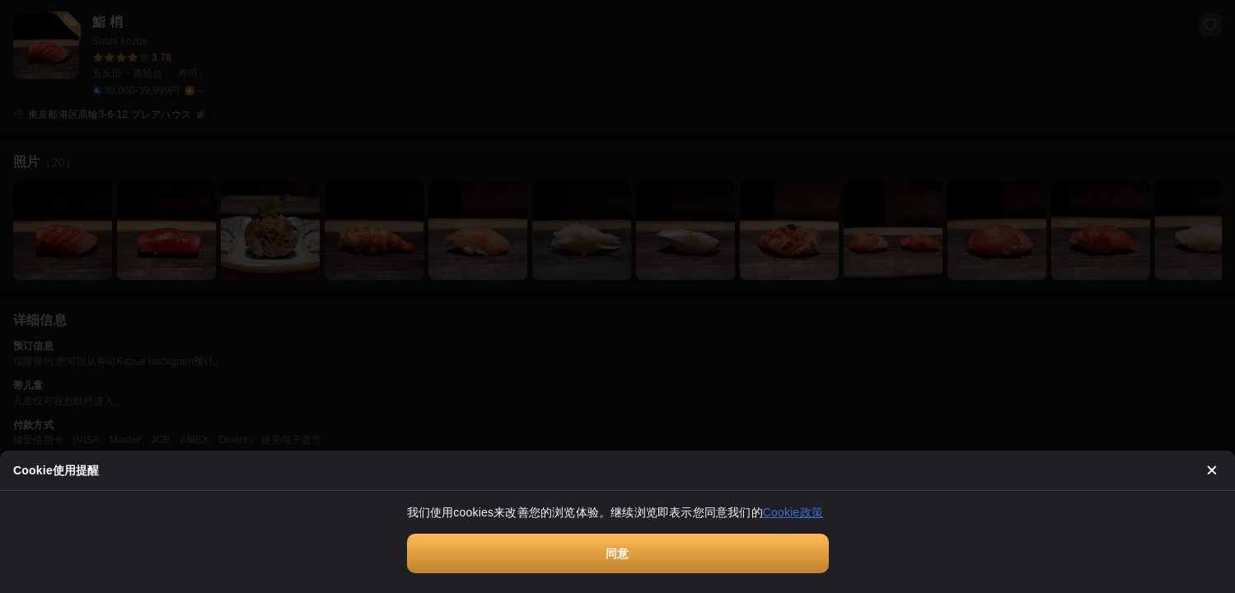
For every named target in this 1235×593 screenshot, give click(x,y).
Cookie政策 (793, 512)
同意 (617, 553)
